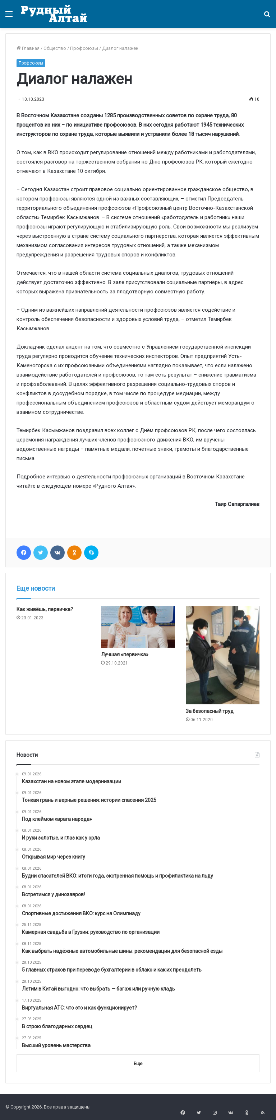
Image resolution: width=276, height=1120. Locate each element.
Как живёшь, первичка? (45, 609)
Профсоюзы (84, 48)
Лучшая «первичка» (124, 654)
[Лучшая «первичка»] (138, 627)
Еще (138, 1063)
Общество (54, 48)
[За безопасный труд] (222, 655)
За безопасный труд (210, 711)
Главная (28, 48)
